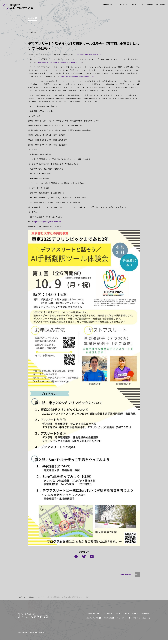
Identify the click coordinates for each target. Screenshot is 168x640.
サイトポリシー (122, 618)
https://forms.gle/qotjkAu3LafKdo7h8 (47, 222)
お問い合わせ (160, 4)
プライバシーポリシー (140, 618)
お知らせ (150, 4)
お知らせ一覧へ (126, 575)
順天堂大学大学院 (92, 618)
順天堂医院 (108, 618)
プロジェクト (122, 4)
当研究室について (109, 4)
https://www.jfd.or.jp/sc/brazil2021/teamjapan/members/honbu (58, 62)
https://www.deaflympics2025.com (88, 54)
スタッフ (133, 4)
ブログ (141, 4)
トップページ (21, 597)
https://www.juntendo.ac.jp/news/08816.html (77, 76)
